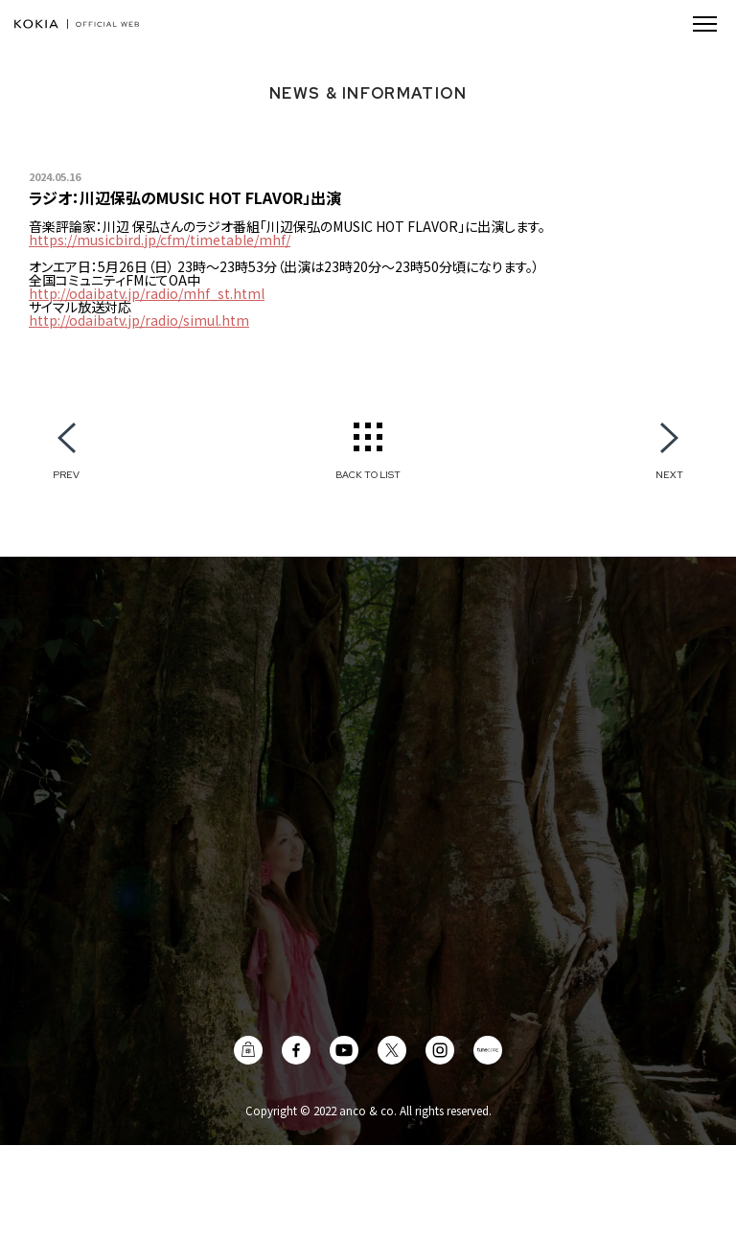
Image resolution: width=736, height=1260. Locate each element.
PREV (66, 474)
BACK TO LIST (368, 474)
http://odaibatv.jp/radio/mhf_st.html (146, 293)
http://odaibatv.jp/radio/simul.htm (139, 320)
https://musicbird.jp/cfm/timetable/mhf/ (159, 239)
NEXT (669, 474)
